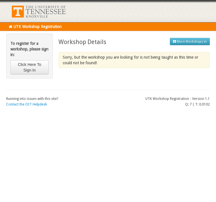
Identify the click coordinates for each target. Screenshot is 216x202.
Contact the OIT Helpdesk (26, 104)
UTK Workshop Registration (35, 26)
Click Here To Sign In (29, 67)
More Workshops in (190, 41)
